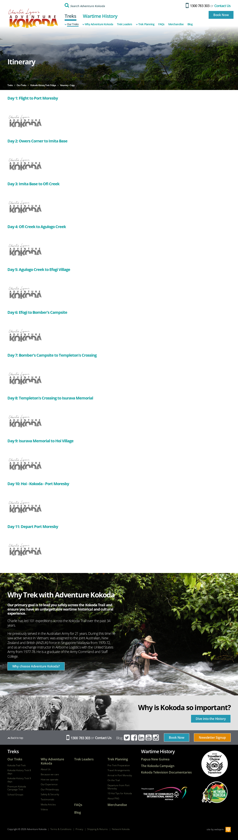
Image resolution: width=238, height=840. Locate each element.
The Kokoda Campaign (157, 766)
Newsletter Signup (212, 737)
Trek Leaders (124, 24)
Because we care (50, 774)
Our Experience (49, 784)
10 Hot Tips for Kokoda (120, 793)
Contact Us (222, 5)
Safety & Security (50, 794)
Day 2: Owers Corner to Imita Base (37, 141)
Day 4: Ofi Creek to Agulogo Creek (36, 226)
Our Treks (72, 24)
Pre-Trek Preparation (119, 765)
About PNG (113, 798)
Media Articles (48, 804)
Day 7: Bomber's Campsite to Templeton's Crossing (52, 355)
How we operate (49, 779)
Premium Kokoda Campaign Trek (16, 788)
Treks (70, 16)
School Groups (15, 794)
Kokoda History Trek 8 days (19, 772)
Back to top (15, 738)
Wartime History (100, 16)
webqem (219, 829)
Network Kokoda (120, 829)
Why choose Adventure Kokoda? (36, 666)
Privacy (79, 829)
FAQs (161, 24)
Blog (190, 24)
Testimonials (47, 799)
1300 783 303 (197, 5)
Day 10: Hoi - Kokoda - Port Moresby (38, 483)
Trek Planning (145, 24)
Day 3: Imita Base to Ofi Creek (33, 183)
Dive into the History (211, 719)
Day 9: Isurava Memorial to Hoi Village (40, 440)
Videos (44, 809)
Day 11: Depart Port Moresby (32, 526)
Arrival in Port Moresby (120, 775)
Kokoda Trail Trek (16, 765)
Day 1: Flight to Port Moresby (32, 98)
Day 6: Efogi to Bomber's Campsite (37, 312)
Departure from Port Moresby (118, 787)
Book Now (221, 15)
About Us (46, 769)
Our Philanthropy (50, 789)
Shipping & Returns (97, 829)
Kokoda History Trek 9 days (19, 780)
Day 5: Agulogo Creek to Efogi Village (38, 269)
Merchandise (176, 24)
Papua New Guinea (155, 759)
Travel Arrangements (119, 770)
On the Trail (114, 780)
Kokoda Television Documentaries (166, 772)
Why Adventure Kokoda (97, 24)
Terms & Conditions (60, 829)
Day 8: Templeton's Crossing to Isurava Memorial (50, 398)
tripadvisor (214, 764)
